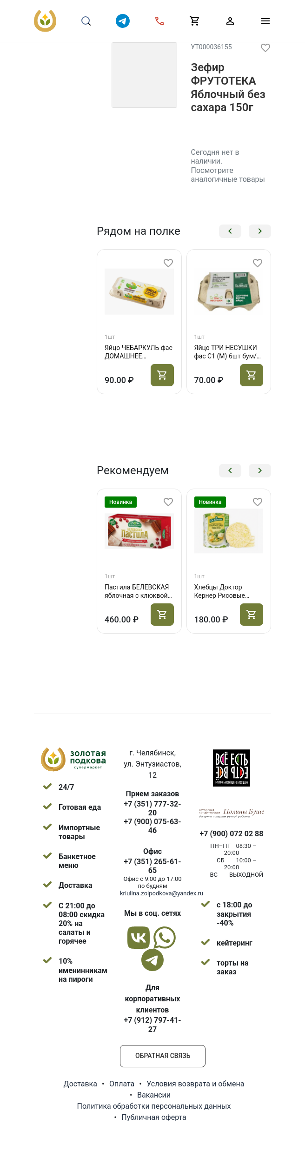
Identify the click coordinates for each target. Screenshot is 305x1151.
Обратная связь (162, 1055)
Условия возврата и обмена (195, 1083)
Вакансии (154, 1095)
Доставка (80, 1083)
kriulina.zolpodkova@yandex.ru (161, 893)
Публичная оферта (153, 1117)
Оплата (121, 1083)
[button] (230, 231)
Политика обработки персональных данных (154, 1106)
